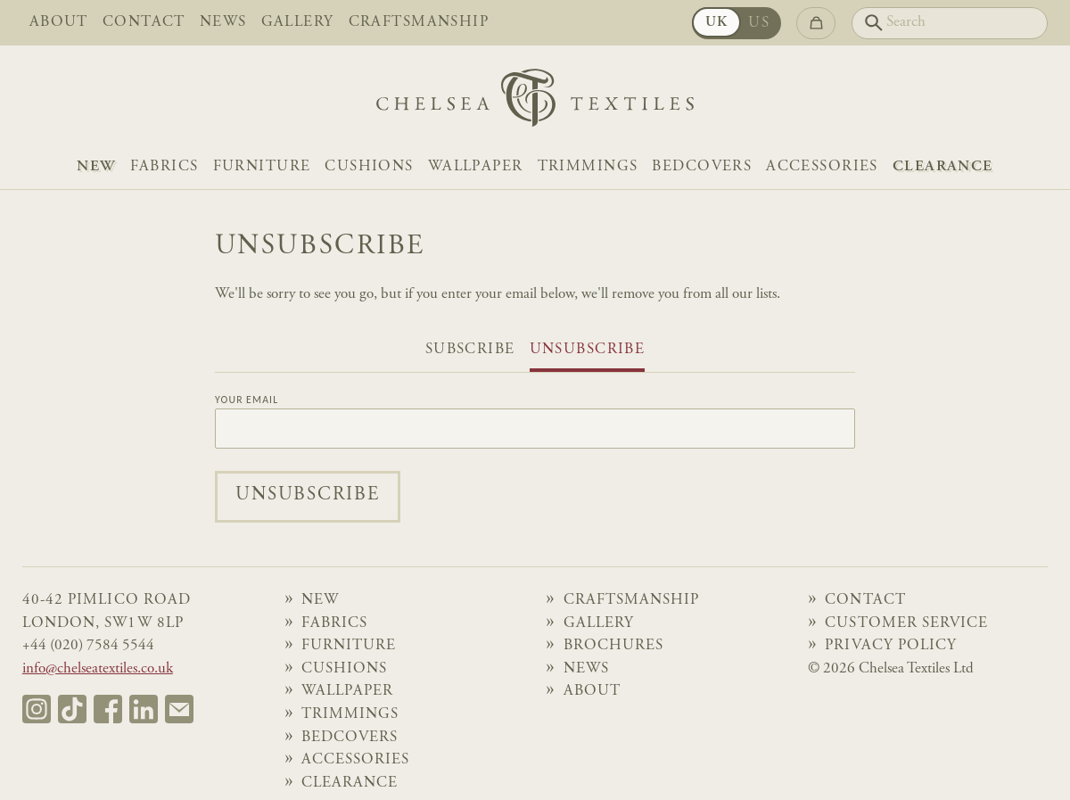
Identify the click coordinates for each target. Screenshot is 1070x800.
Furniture (262, 167)
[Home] (535, 102)
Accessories (822, 167)
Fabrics (164, 167)
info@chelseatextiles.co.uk (97, 669)
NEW (96, 167)
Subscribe (470, 350)
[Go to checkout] (816, 23)
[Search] (950, 23)
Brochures (614, 646)
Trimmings (588, 167)
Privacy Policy (891, 646)
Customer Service (906, 623)
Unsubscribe (588, 350)
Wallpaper (475, 167)
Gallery (297, 22)
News (223, 22)
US (759, 23)
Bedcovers (702, 167)
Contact (144, 22)
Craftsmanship (419, 22)
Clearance (943, 167)
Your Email (246, 400)
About (58, 22)
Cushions (369, 167)
